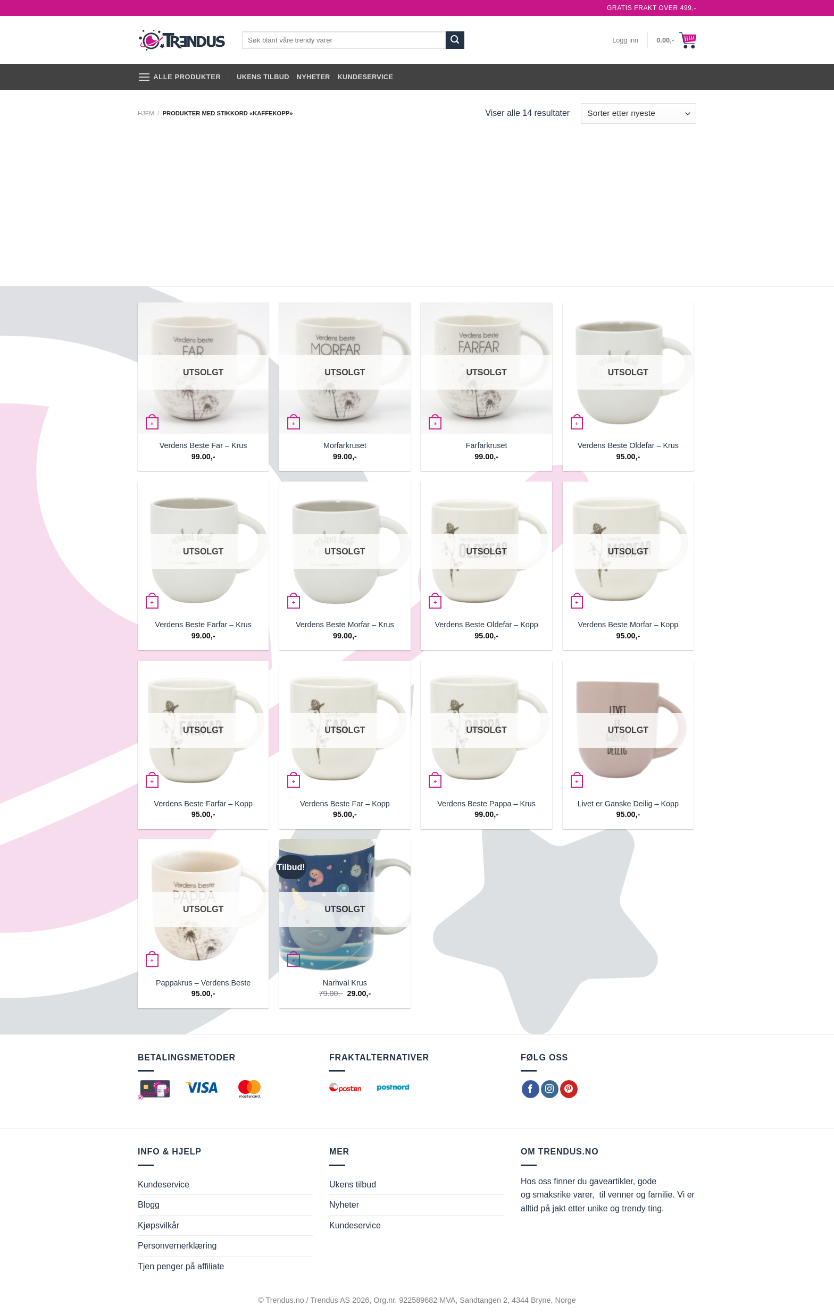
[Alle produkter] (179, 77)
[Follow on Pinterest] (569, 1089)
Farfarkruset (486, 445)
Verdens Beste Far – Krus (203, 445)
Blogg (149, 1204)
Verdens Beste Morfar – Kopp (628, 624)
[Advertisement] (417, 206)
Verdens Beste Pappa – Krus (486, 803)
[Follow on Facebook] (530, 1089)
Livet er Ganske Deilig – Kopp (628, 803)
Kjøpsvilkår (158, 1225)
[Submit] (455, 40)
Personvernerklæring (177, 1245)
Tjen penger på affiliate (181, 1266)
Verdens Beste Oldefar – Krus (628, 445)
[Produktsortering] (638, 113)
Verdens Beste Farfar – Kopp (203, 803)
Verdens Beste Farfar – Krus (203, 624)
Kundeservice (366, 77)
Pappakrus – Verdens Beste (203, 983)
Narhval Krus (345, 983)
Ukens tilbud (263, 77)
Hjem (146, 113)
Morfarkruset (344, 445)
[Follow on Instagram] (549, 1089)
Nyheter (313, 77)
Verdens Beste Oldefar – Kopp (486, 624)
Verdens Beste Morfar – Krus (345, 624)
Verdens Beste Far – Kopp (345, 803)
